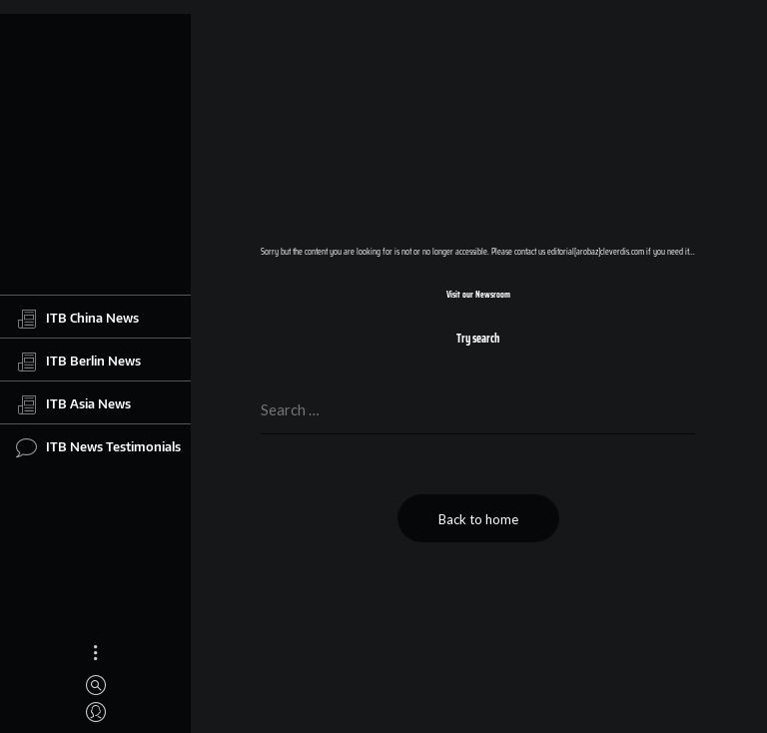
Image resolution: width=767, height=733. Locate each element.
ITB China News (77, 319)
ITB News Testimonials (98, 447)
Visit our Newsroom (478, 295)
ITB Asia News (73, 404)
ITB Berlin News (78, 361)
